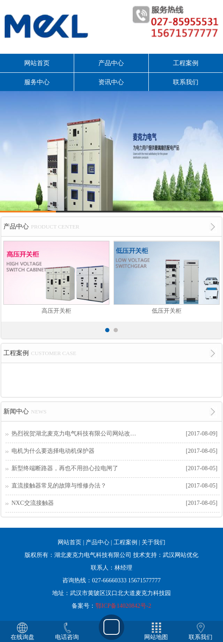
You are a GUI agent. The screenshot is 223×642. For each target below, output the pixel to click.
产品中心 (111, 63)
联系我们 (185, 82)
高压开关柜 (56, 311)
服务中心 (37, 82)
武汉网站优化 (180, 555)
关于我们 (153, 542)
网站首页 (37, 63)
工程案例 (185, 63)
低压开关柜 (166, 311)
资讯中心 (111, 82)
